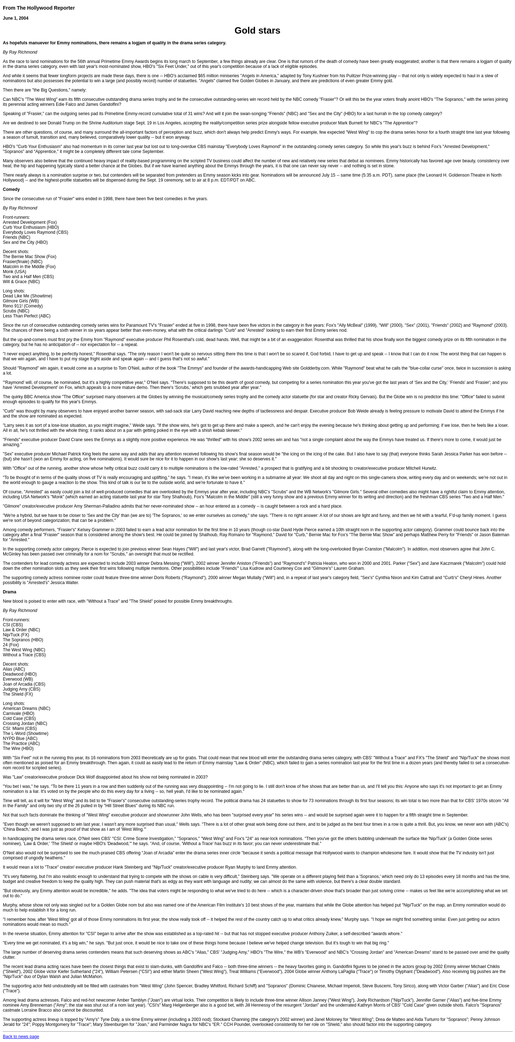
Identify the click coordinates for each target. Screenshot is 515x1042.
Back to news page (21, 1036)
